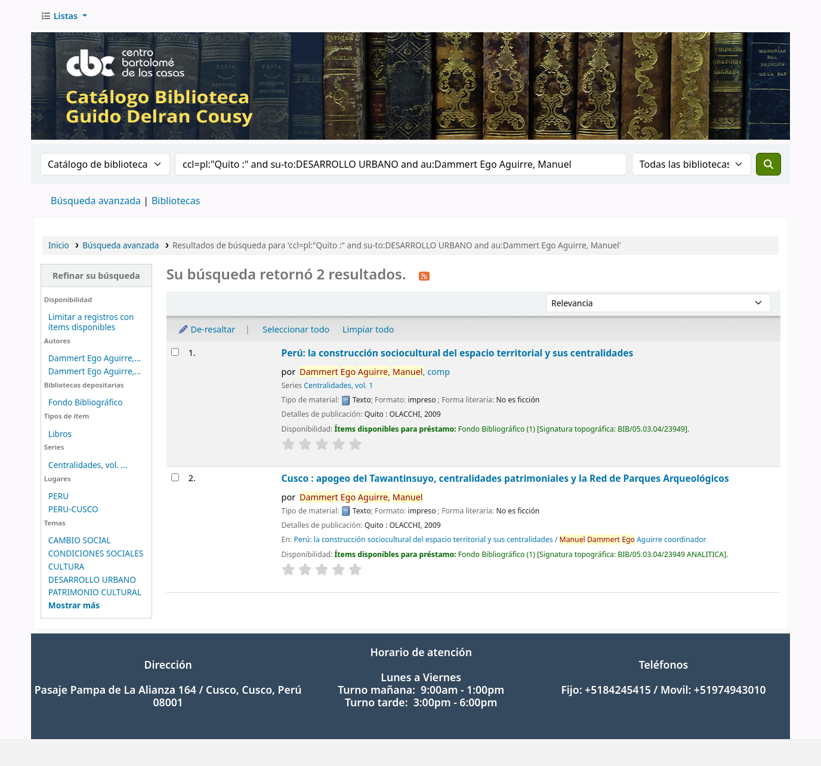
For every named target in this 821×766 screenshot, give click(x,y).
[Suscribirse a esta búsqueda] (424, 275)
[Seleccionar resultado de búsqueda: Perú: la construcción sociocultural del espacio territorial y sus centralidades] (175, 352)
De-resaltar (207, 329)
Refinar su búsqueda (96, 275)
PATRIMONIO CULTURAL (94, 592)
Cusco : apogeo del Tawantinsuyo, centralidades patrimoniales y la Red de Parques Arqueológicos (505, 478)
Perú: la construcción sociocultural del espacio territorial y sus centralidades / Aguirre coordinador (500, 539)
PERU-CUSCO (73, 509)
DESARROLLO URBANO (92, 579)
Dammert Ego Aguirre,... (94, 358)
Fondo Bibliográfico (85, 402)
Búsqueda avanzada (96, 200)
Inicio (58, 245)
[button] (64, 16)
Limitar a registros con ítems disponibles (91, 322)
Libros (60, 433)
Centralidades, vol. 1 (338, 385)
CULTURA (66, 566)
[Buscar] (768, 164)
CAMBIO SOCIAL (79, 540)
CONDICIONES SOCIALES (96, 553)
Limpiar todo (368, 329)
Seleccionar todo (296, 329)
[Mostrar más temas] (74, 605)
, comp (375, 371)
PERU (58, 496)
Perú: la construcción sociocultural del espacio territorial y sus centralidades (458, 352)
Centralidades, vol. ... (88, 464)
